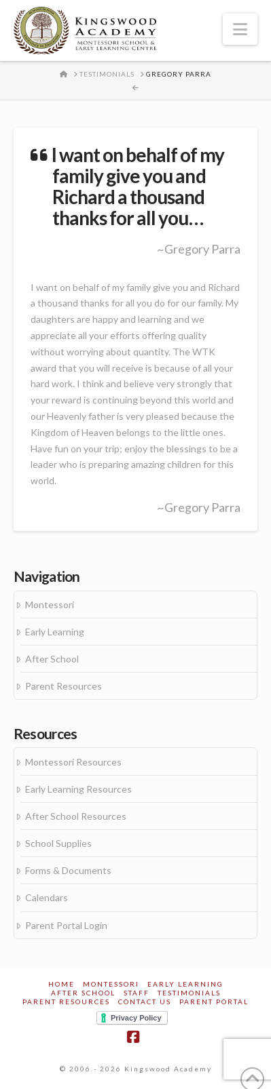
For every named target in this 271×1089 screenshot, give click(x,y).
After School (52, 659)
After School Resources (75, 816)
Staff (136, 993)
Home (61, 984)
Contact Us (144, 1001)
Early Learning (54, 631)
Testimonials (189, 993)
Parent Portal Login (66, 925)
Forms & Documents (68, 870)
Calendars (46, 897)
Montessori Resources (73, 762)
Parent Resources (63, 686)
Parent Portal (214, 1001)
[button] (240, 29)
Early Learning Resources (78, 789)
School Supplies (58, 843)
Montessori (49, 604)
